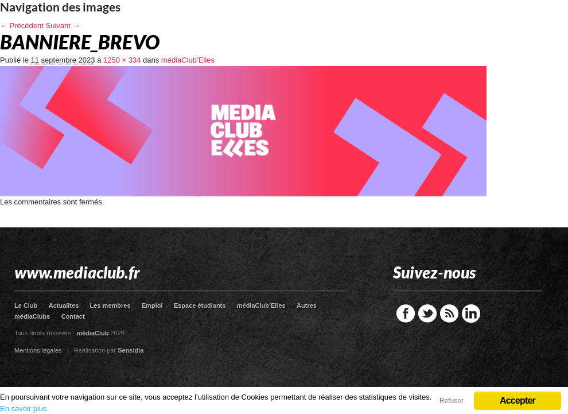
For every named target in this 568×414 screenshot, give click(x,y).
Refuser (451, 401)
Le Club (25, 305)
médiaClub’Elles (188, 60)
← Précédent (22, 25)
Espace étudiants (199, 305)
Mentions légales (38, 350)
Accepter (517, 400)
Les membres (110, 305)
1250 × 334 (122, 60)
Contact (73, 316)
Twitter (427, 313)
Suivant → (63, 25)
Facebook (405, 313)
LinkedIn (471, 313)
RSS (449, 313)
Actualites (64, 305)
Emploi (152, 305)
